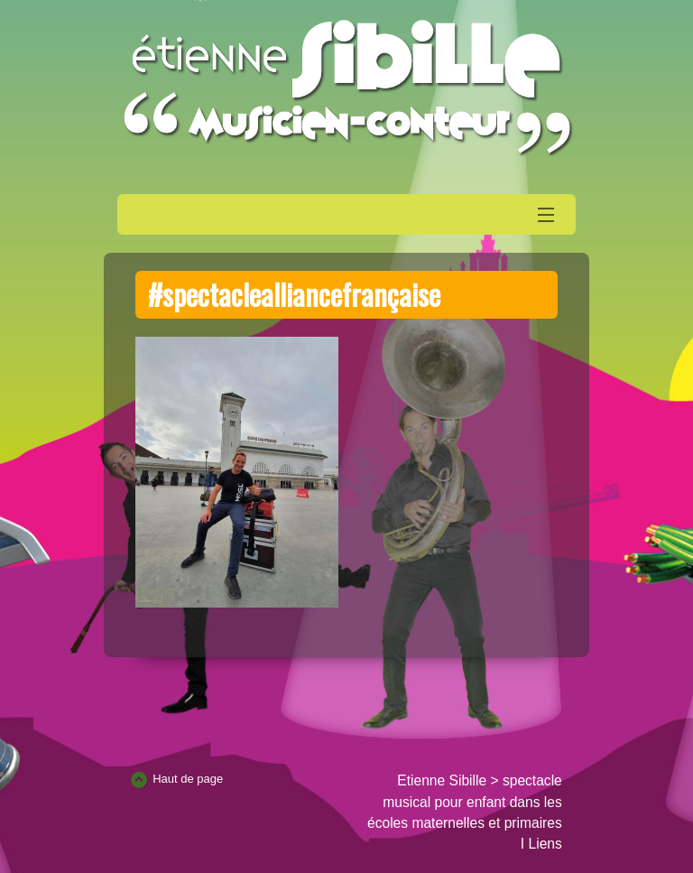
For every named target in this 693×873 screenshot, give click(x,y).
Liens (545, 843)
